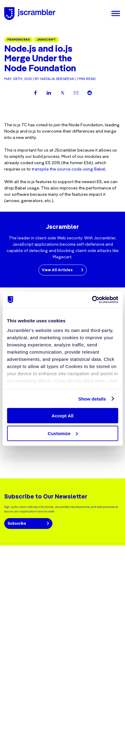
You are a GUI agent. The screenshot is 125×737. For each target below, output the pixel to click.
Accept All (62, 415)
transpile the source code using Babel (68, 169)
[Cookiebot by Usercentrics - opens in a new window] (91, 299)
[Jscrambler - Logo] (29, 13)
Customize (63, 433)
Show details (92, 398)
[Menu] (115, 14)
